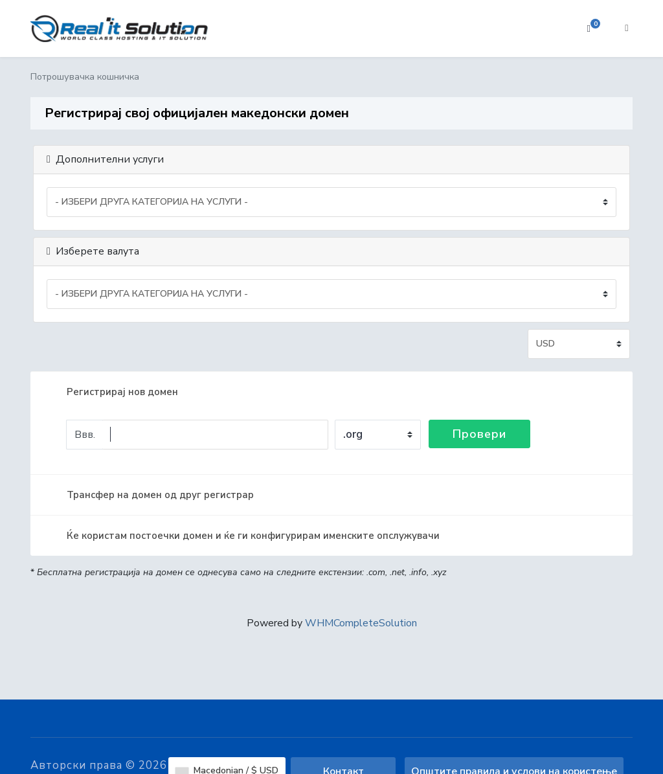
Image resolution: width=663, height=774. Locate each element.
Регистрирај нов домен (112, 392)
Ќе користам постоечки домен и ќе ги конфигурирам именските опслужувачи (243, 536)
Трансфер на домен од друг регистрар (150, 495)
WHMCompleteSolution (361, 623)
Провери (479, 434)
